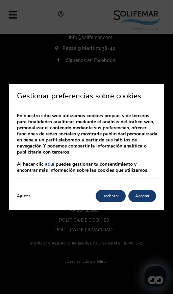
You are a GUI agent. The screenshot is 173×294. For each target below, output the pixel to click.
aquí (49, 164)
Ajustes (24, 196)
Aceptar (142, 196)
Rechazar (110, 196)
